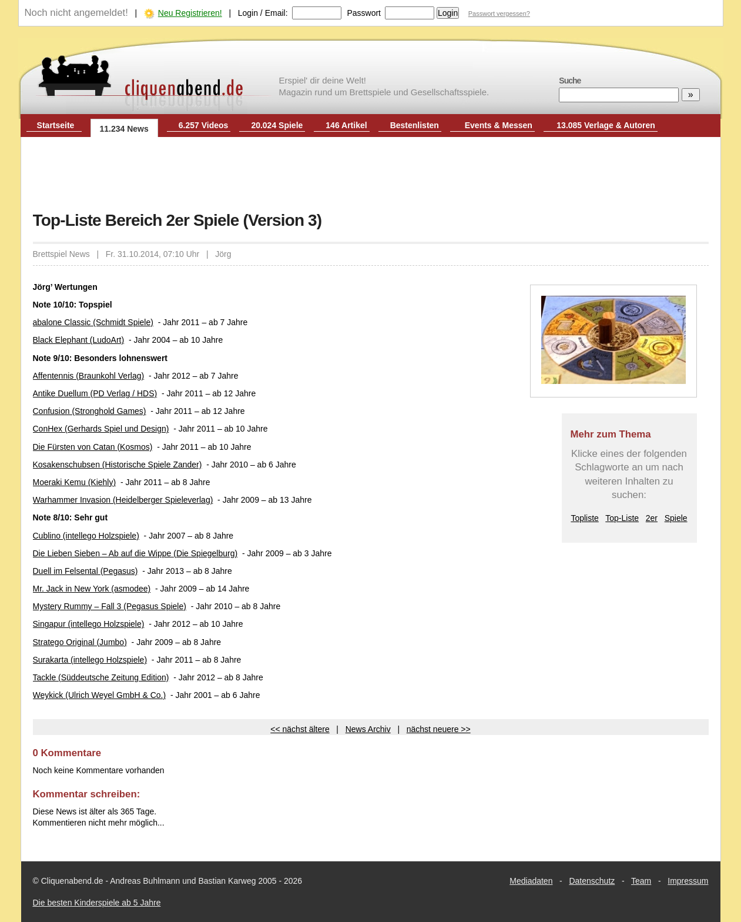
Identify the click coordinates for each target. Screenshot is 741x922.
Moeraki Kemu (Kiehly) (74, 482)
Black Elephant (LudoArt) (79, 340)
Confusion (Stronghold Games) (89, 411)
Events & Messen (498, 125)
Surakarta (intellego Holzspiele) (90, 659)
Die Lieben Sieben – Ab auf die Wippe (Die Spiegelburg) (135, 553)
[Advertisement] (371, 175)
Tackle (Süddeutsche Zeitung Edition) (101, 677)
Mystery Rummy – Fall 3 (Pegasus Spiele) (109, 606)
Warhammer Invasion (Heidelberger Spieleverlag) (123, 500)
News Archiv (368, 729)
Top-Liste (622, 518)
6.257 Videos (204, 125)
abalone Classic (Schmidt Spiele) (93, 322)
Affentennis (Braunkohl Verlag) (89, 375)
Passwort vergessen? (499, 13)
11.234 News (124, 128)
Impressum (688, 881)
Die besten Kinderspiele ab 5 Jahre (97, 902)
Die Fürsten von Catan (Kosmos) (93, 447)
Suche (570, 80)
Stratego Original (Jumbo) (80, 642)
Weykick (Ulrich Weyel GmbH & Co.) (99, 695)
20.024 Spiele (277, 125)
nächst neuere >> (439, 729)
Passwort (364, 13)
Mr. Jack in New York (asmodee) (92, 588)
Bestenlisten (414, 125)
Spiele (676, 518)
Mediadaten (530, 881)
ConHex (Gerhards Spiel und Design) (101, 428)
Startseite (56, 125)
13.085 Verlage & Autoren (605, 125)
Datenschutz (592, 881)
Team (641, 881)
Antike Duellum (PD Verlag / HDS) (95, 393)
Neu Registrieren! (190, 13)
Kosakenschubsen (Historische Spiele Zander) (117, 464)
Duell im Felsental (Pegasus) (85, 571)
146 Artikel (346, 125)
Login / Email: (263, 13)
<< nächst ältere (299, 729)
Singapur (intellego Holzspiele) (89, 624)
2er (652, 518)
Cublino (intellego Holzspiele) (86, 535)
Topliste (584, 518)
